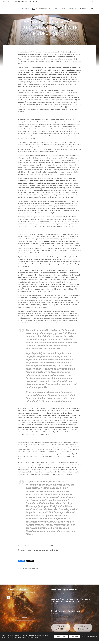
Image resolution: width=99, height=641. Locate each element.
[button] (83, 9)
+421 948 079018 (34, 1)
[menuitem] (26, 9)
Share (21, 560)
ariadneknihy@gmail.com (20, 1)
